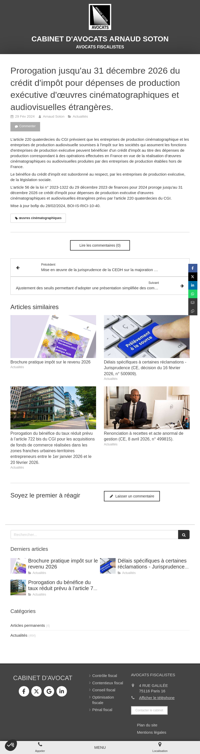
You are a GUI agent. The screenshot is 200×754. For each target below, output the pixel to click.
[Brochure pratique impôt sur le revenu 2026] (18, 566)
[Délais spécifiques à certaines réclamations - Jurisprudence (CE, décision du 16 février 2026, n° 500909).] (108, 566)
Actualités (18, 635)
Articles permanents (27, 625)
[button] (11, 745)
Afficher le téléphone (157, 697)
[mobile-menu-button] (100, 747)
